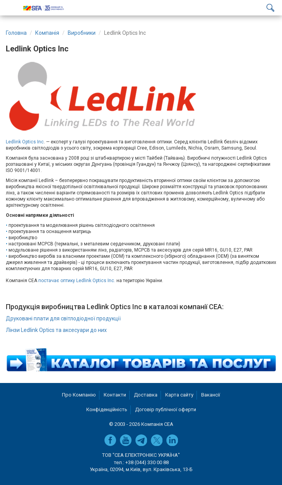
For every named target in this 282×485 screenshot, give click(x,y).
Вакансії (210, 395)
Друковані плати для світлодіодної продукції (63, 318)
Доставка (145, 395)
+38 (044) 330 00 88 (147, 462)
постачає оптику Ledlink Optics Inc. (77, 280)
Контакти (115, 395)
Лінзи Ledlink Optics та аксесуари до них (56, 330)
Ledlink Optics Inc (25, 142)
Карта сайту (179, 395)
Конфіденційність (106, 409)
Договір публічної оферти (165, 409)
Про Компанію (79, 395)
